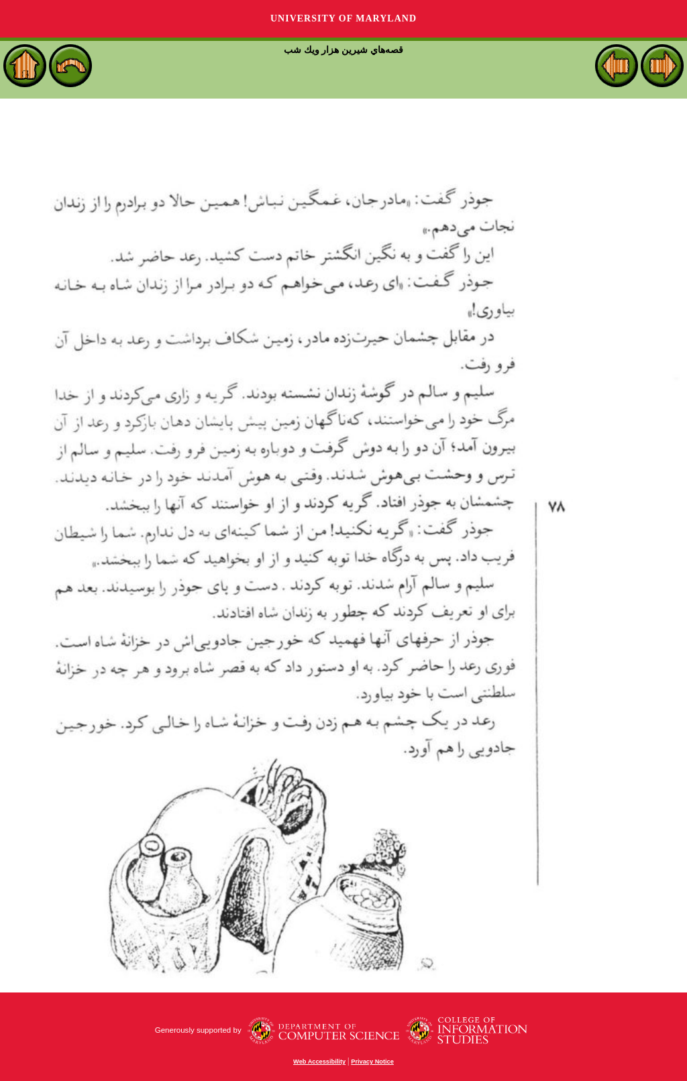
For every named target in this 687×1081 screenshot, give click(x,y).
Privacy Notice (372, 1061)
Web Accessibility (319, 1061)
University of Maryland (343, 18)
